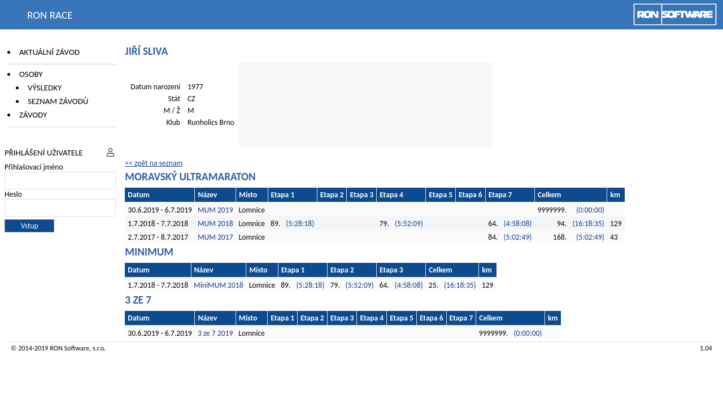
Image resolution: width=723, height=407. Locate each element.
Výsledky (45, 88)
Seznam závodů (58, 101)
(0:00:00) (590, 210)
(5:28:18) (300, 223)
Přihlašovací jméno (34, 167)
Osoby (31, 74)
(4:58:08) (517, 223)
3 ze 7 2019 (215, 333)
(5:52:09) (409, 223)
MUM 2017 (215, 237)
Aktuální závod (49, 52)
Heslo (13, 194)
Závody (33, 115)
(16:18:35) (588, 223)
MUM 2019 (215, 210)
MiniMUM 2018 (218, 285)
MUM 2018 (215, 223)
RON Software (69, 348)
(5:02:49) (517, 237)
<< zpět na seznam (153, 163)
